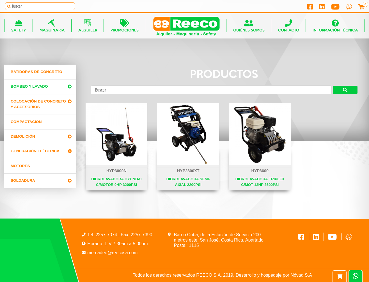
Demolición (23, 136)
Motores (20, 166)
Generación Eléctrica (35, 151)
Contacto (288, 25)
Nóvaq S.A (301, 275)
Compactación (26, 122)
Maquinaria (52, 25)
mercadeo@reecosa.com (112, 252)
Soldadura (23, 180)
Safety (18, 25)
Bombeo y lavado (29, 86)
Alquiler (87, 25)
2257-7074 (107, 234)
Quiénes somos (249, 25)
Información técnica (335, 25)
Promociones (125, 25)
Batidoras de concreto (36, 72)
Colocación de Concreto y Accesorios (38, 104)
